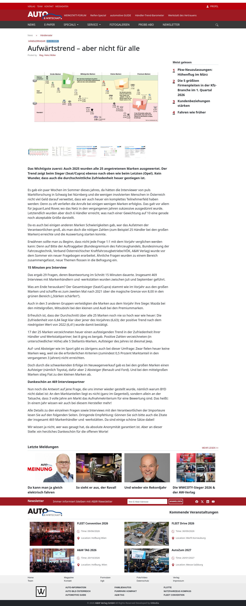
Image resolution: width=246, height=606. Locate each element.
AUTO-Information (75, 587)
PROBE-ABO (147, 25)
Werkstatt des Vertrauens (182, 15)
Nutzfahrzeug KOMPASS (177, 591)
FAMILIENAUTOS (122, 587)
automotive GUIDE (120, 15)
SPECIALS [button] (70, 25)
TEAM (40, 6)
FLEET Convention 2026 (92, 523)
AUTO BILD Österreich (78, 591)
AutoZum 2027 (181, 550)
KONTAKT (49, 6)
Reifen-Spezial (98, 15)
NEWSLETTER (171, 25)
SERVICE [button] (93, 25)
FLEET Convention (174, 595)
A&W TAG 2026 (87, 550)
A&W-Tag (119, 595)
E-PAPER (50, 25)
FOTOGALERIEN (120, 25)
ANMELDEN (175, 501)
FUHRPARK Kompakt (125, 591)
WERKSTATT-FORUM (75, 15)
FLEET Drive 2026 (183, 523)
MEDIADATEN (61, 6)
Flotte (168, 587)
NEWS (32, 25)
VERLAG (32, 6)
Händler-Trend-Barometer (149, 15)
